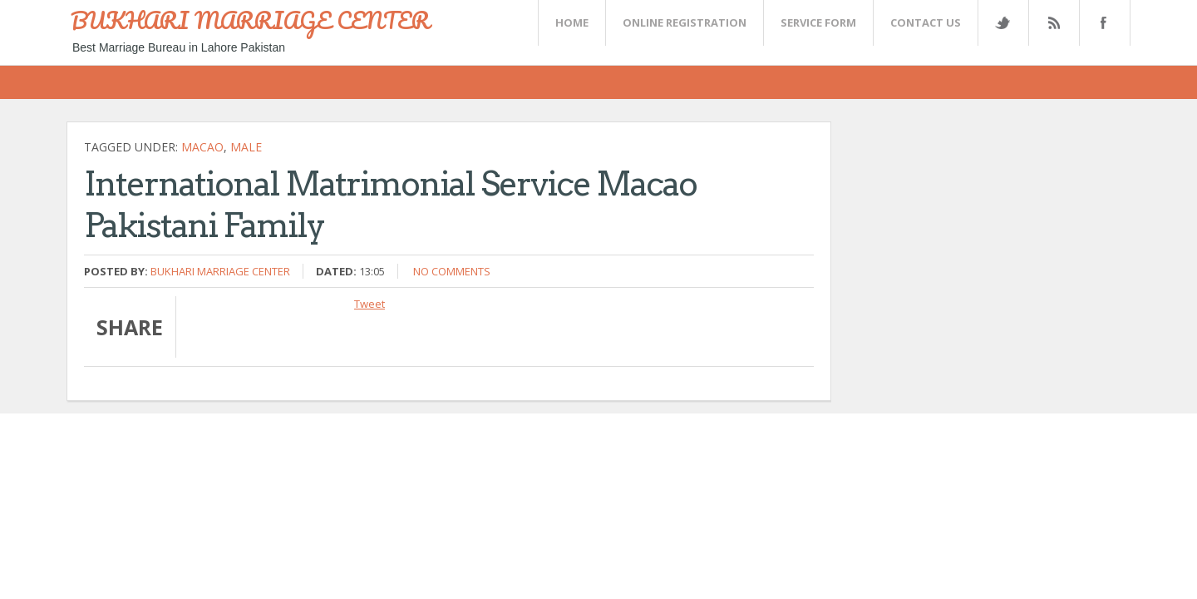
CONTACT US (925, 22)
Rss (1053, 23)
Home (572, 22)
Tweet (369, 303)
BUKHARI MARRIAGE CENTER (250, 20)
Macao (202, 147)
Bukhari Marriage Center (220, 271)
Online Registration (684, 22)
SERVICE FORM (818, 22)
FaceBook (1101, 23)
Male (246, 147)
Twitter (1002, 23)
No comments (451, 271)
